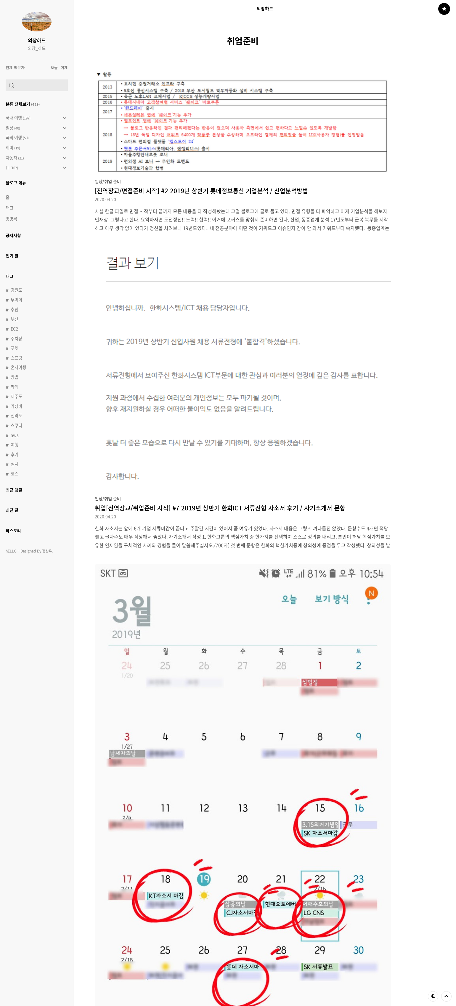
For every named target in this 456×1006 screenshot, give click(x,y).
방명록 (11, 218)
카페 (14, 387)
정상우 (47, 551)
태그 (9, 208)
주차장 (16, 338)
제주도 (16, 396)
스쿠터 (16, 425)
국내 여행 (36, 118)
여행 (14, 444)
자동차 (36, 158)
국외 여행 (36, 138)
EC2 (14, 328)
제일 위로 (446, 996)
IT (36, 168)
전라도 (16, 415)
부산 (14, 319)
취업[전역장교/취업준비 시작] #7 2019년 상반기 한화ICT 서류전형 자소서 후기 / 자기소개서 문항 (220, 507)
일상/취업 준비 (108, 181)
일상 (36, 128)
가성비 (16, 406)
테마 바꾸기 (433, 996)
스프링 (16, 358)
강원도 (16, 290)
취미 (36, 148)
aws (15, 435)
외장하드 (37, 40)
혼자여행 (18, 367)
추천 (14, 309)
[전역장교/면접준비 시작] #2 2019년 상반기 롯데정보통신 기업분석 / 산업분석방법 (201, 190)
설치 (14, 464)
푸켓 (14, 348)
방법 (14, 377)
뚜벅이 (16, 299)
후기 (14, 454)
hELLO (11, 551)
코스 (14, 473)
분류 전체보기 (23, 104)
